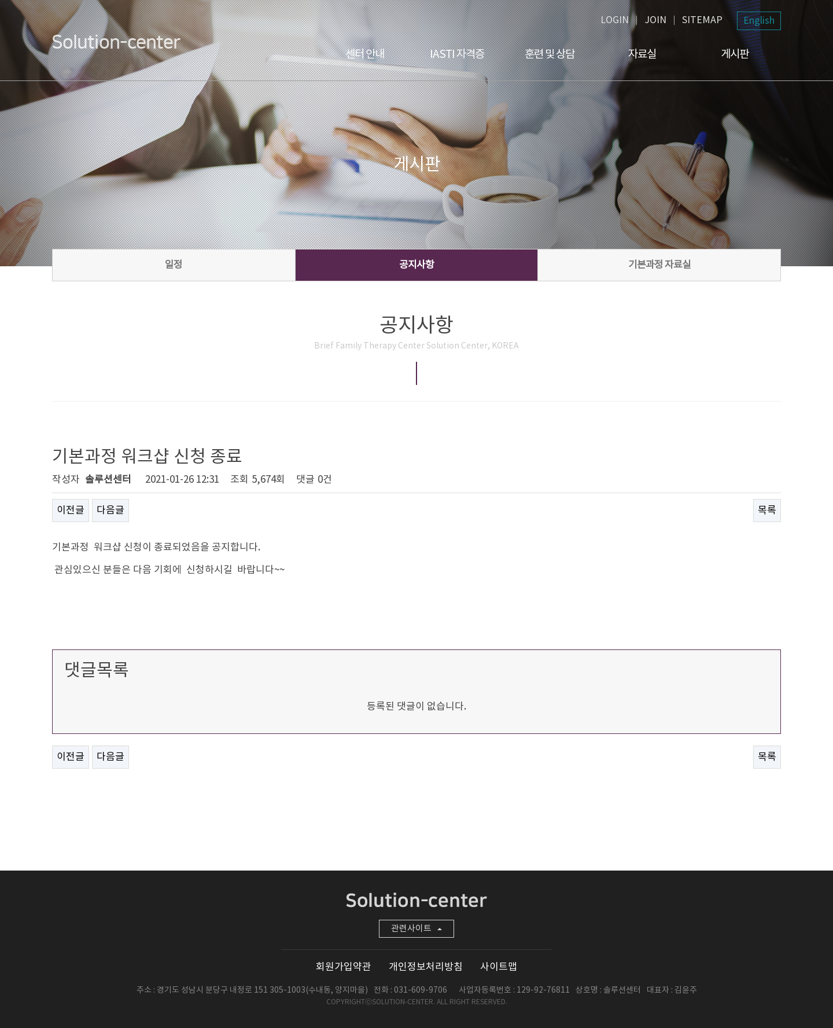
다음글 (110, 510)
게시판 (735, 54)
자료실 (642, 54)
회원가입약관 (343, 967)
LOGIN (614, 20)
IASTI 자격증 (457, 54)
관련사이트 (416, 929)
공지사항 (416, 265)
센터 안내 (364, 54)
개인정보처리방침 (426, 967)
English (759, 21)
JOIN (655, 20)
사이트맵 (498, 967)
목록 (767, 510)
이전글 (70, 510)
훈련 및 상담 (549, 54)
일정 (173, 265)
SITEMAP (702, 20)
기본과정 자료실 (659, 265)
